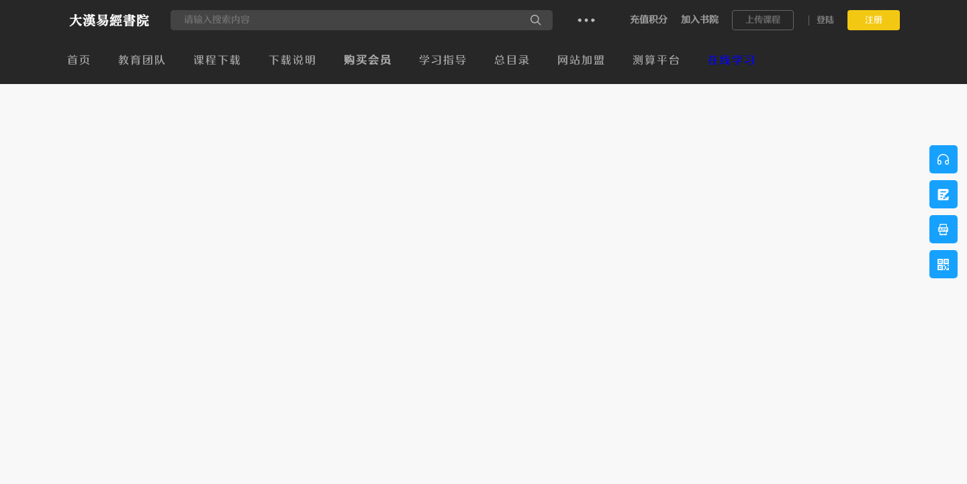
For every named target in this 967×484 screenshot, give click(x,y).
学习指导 (443, 60)
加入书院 (700, 20)
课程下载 (217, 60)
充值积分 (648, 20)
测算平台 (657, 60)
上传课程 (762, 20)
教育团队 (142, 60)
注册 (873, 20)
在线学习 (732, 60)
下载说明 (293, 60)
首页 (79, 60)
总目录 (512, 60)
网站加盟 (581, 60)
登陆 (825, 20)
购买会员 (368, 60)
